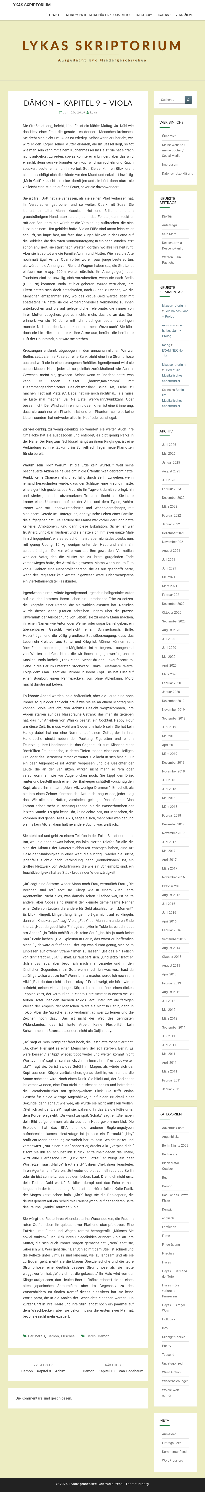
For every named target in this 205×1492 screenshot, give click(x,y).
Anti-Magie (170, 225)
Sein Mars (169, 234)
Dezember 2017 (173, 824)
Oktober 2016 (171, 886)
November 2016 (173, 877)
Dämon (53, 1336)
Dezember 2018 (173, 762)
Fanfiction (169, 1227)
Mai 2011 (169, 1054)
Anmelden (169, 1434)
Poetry (166, 1346)
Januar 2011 (171, 1089)
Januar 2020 (171, 692)
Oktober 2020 (171, 612)
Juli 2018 (168, 780)
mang (166, 345)
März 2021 (169, 586)
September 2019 (174, 718)
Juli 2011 (168, 1036)
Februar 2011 (171, 1080)
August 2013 (171, 965)
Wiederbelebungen (175, 1381)
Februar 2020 (171, 683)
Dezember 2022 (173, 498)
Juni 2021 (169, 568)
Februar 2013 (171, 983)
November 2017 (173, 833)
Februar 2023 (171, 489)
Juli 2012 (168, 1001)
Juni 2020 (169, 648)
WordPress (114, 1484)
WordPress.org (172, 1460)
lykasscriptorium (174, 305)
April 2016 (169, 921)
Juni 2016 (169, 912)
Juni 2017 (169, 842)
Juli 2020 (168, 639)
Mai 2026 (169, 453)
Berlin (91, 1336)
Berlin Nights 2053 (175, 1145)
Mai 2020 (169, 657)
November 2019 (173, 710)
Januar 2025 (171, 462)
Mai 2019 (169, 736)
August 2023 (171, 471)
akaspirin (168, 325)
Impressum (144, 15)
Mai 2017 (169, 851)
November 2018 (173, 771)
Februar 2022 (171, 515)
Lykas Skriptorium (31, 5)
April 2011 (169, 1063)
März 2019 (169, 754)
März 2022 (169, 506)
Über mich (53, 15)
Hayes (166, 1262)
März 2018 (169, 807)
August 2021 (171, 551)
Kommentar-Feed (174, 1452)
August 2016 (171, 895)
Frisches (68, 1336)
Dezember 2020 (173, 604)
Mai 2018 (169, 798)
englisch (168, 1218)
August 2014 (171, 948)
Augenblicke (171, 1137)
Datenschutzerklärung (176, 15)
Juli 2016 (168, 904)
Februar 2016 (171, 930)
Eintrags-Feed (172, 1443)
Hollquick (169, 1319)
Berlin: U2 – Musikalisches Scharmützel (172, 375)
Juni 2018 (169, 789)
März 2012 (169, 1018)
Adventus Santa (173, 1128)
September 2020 (174, 621)
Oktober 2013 (171, 957)
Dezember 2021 (173, 533)
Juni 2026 (169, 445)
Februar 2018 (171, 815)
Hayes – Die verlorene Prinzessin (170, 1290)
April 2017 (169, 860)
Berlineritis (36, 1336)
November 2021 (173, 542)
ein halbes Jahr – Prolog (173, 330)
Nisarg (143, 1484)
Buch (165, 1177)
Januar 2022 (171, 524)
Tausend (168, 1355)
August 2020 (171, 630)
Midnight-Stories (174, 1337)
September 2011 (174, 1027)
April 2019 (169, 745)
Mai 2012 (169, 1010)
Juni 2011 (169, 1045)
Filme (166, 1236)
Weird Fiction (171, 1372)
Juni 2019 (169, 727)
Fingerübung (171, 1244)
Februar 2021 (171, 595)
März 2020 (169, 674)
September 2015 (174, 939)
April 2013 (169, 974)
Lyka (93, 112)
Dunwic (167, 1209)
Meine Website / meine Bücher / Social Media (98, 15)
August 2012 (171, 992)
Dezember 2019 (173, 701)
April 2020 (169, 665)
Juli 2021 (168, 560)
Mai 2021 (169, 577)
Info (165, 1328)
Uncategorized (172, 1363)
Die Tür (167, 216)
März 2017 (169, 868)
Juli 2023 (168, 480)
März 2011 (169, 1071)
